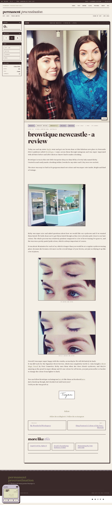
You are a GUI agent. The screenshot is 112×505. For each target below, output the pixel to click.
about (103, 5)
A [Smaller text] (6, 40)
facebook (7, 56)
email (6, 60)
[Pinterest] (95, 501)
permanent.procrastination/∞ (12, 5)
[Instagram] (98, 501)
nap (16, 500)
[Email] (92, 501)
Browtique (50, 154)
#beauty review (42, 127)
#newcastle (54, 127)
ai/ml (88, 5)
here (60, 381)
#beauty (31, 127)
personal (95, 5)
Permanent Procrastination (21, 481)
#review (71, 127)
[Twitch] (100, 501)
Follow (66, 413)
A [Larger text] (17, 40)
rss (108, 5)
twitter (7, 53)
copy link (7, 49)
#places (63, 127)
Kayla (49, 151)
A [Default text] (11, 40)
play (11, 500)
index (70, 5)
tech (75, 5)
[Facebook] (103, 501)
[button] (11, 487)
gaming (82, 5)
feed (6, 500)
